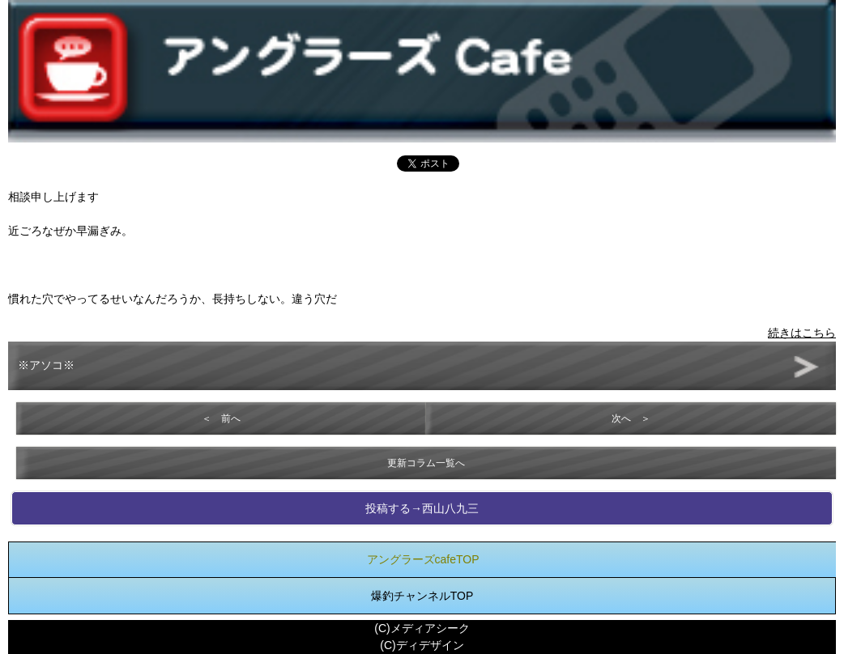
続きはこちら (802, 332)
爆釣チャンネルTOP (422, 595)
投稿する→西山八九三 (422, 508)
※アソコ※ (46, 365)
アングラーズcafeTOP (423, 559)
